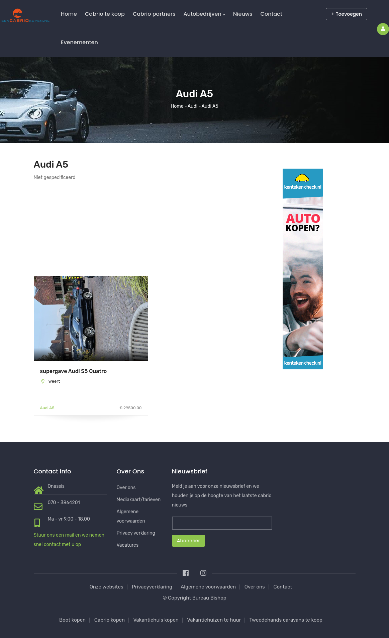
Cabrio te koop (105, 14)
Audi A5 (47, 407)
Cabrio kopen (109, 620)
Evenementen (79, 42)
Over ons (126, 487)
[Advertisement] (91, 229)
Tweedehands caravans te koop (286, 620)
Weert (54, 381)
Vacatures (128, 545)
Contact (271, 14)
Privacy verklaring (136, 533)
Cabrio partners (154, 14)
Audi (192, 106)
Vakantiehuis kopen (156, 620)
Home (69, 14)
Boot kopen (72, 620)
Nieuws (243, 14)
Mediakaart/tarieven (139, 500)
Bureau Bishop (209, 598)
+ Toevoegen (346, 14)
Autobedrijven (204, 14)
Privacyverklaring (152, 587)
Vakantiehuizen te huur (214, 620)
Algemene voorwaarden (208, 587)
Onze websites (106, 587)
